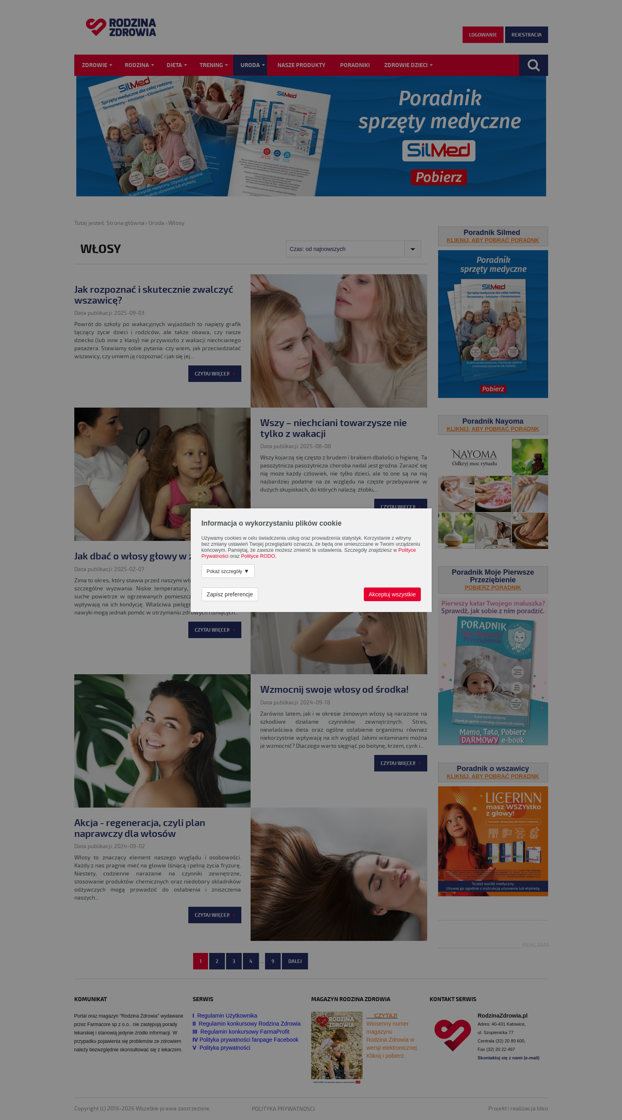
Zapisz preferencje (230, 594)
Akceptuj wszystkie (392, 594)
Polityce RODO (258, 556)
